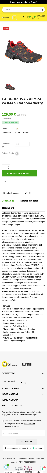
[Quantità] (6, 167)
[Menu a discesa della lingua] (40, 17)
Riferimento (6, 133)
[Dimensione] (22, 144)
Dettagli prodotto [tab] (29, 201)
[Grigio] (17, 154)
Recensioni (8, 208)
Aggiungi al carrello (20, 173)
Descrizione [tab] (8, 201)
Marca (4, 129)
